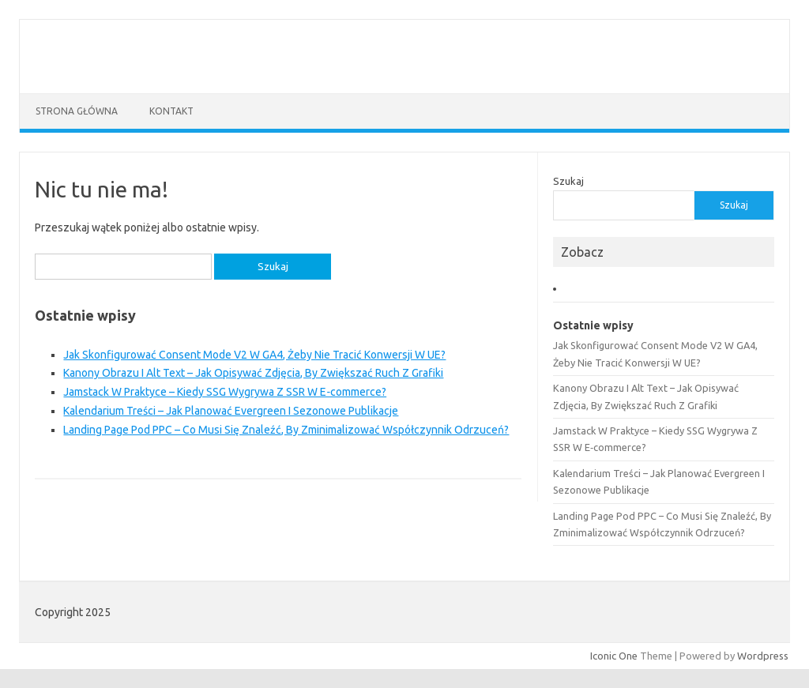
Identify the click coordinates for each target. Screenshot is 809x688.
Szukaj (568, 180)
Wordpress (762, 655)
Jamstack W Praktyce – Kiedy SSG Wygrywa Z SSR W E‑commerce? (224, 391)
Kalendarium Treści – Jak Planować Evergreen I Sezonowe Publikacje (230, 410)
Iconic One (614, 655)
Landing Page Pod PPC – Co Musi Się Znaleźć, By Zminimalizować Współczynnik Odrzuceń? (286, 429)
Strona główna (77, 111)
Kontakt (171, 111)
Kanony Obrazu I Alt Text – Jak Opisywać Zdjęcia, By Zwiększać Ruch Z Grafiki (253, 373)
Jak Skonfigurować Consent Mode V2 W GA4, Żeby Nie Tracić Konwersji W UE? (254, 354)
